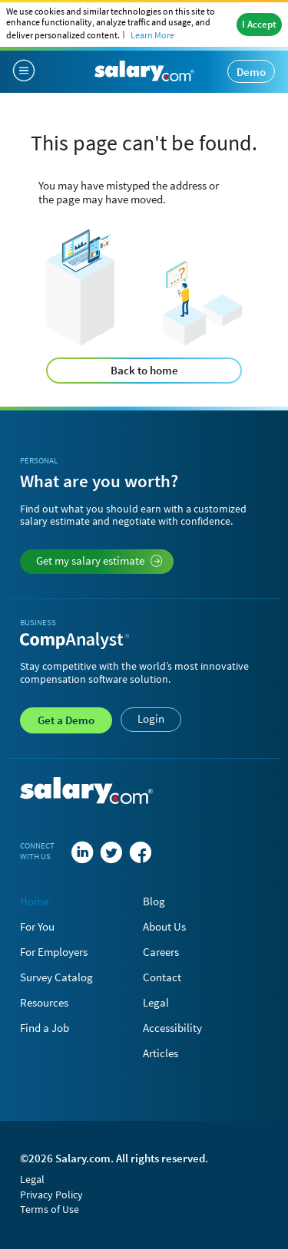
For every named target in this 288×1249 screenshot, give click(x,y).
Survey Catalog (56, 977)
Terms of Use (49, 1209)
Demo (251, 71)
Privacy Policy (51, 1194)
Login (150, 718)
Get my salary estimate (99, 560)
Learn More (152, 35)
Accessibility (172, 1027)
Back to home (144, 370)
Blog (154, 901)
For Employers (54, 951)
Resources (44, 1002)
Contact (162, 977)
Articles (160, 1053)
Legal (156, 1002)
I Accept (259, 24)
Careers (161, 951)
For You (37, 926)
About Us (164, 926)
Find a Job (44, 1027)
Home (34, 901)
